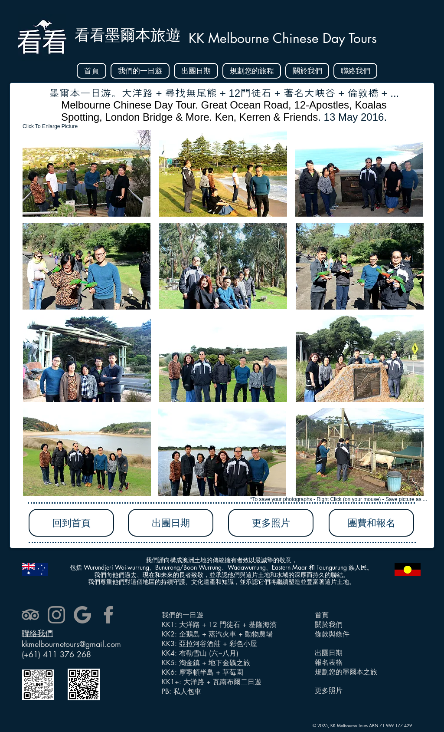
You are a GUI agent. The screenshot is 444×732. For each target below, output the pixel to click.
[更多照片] (270, 523)
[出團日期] (170, 523)
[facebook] (108, 614)
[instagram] (56, 614)
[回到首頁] (71, 523)
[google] (82, 614)
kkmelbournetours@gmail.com (71, 644)
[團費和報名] (371, 523)
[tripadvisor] (30, 614)
